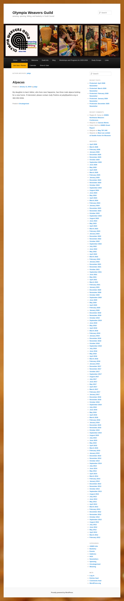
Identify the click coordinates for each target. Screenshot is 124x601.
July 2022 (93, 246)
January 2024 (95, 205)
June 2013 (93, 499)
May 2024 (93, 195)
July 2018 (93, 348)
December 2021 (95, 264)
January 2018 (95, 364)
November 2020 (95, 292)
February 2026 (95, 149)
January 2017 (95, 394)
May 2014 (93, 471)
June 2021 (93, 274)
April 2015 (93, 445)
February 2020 (95, 308)
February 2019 (95, 333)
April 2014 (93, 474)
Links (107, 60)
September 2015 (96, 433)
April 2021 (93, 280)
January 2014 (95, 481)
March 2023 (94, 229)
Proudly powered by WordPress (62, 592)
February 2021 (95, 285)
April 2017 (93, 387)
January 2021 (95, 287)
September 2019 (96, 320)
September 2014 (96, 463)
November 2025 (95, 157)
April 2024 (93, 198)
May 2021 (93, 277)
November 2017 (95, 369)
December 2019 (95, 313)
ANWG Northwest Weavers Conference (99, 117)
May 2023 (93, 223)
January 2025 (95, 177)
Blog (53, 60)
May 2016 (93, 412)
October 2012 (95, 517)
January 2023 (95, 234)
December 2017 (95, 366)
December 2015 (95, 425)
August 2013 (94, 494)
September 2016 (96, 405)
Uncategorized (24, 103)
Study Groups (96, 60)
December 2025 (95, 154)
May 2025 (93, 167)
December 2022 (95, 236)
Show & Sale (44, 65)
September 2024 (96, 188)
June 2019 (93, 323)
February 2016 (95, 420)
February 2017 (95, 392)
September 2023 (96, 216)
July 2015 (93, 438)
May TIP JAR (102, 130)
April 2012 (93, 532)
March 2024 (94, 200)
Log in (92, 575)
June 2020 (93, 300)
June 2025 (93, 165)
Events (92, 551)
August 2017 (94, 377)
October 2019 (95, 318)
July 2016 (93, 407)
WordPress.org (95, 583)
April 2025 (93, 170)
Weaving (93, 567)
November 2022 (95, 239)
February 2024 (95, 203)
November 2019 (95, 315)
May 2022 (93, 251)
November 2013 (95, 486)
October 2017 (95, 371)
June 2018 (93, 351)
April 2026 (93, 144)
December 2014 (95, 456)
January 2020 (95, 310)
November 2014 (95, 458)
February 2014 (95, 479)
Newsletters (94, 559)
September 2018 (96, 346)
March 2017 (94, 389)
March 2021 (94, 282)
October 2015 (95, 430)
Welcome (34, 60)
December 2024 (95, 180)
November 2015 (95, 427)
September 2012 (96, 519)
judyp (29, 73)
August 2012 (94, 522)
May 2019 (93, 325)
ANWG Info (94, 546)
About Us (24, 60)
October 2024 (95, 185)
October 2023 (95, 213)
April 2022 (93, 254)
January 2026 (95, 152)
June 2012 (93, 527)
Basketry (93, 549)
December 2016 (95, 397)
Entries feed (94, 578)
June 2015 (93, 440)
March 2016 (94, 417)
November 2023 (95, 211)
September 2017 (96, 374)
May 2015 (93, 443)
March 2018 (94, 359)
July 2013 (93, 496)
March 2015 (94, 448)
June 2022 (93, 249)
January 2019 (95, 336)
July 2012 (93, 524)
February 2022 (95, 259)
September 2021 (96, 272)
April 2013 (93, 504)
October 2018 (95, 343)
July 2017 (93, 379)
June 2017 (93, 382)
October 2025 (95, 160)
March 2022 (94, 257)
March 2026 (94, 147)
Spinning (93, 561)
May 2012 (93, 530)
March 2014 (94, 476)
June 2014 (93, 468)
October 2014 (95, 461)
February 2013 (95, 509)
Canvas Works (103, 123)
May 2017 (93, 384)
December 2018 (95, 338)
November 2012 (95, 514)
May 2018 (93, 354)
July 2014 (93, 466)
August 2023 (94, 218)
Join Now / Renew (19, 65)
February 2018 (95, 361)
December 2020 (95, 290)
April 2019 (93, 328)
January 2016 (95, 422)
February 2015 (95, 450)
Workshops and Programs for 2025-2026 (73, 60)
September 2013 (96, 491)
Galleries (93, 554)
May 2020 (93, 302)
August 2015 (94, 435)
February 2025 (95, 175)
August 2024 (94, 190)
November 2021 (95, 267)
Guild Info (45, 60)
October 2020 (95, 295)
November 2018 (95, 341)
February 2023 (95, 231)
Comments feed (95, 581)
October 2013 (95, 489)
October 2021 (95, 269)
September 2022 (96, 244)
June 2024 (93, 193)
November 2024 (95, 183)
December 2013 (95, 484)
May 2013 (93, 502)
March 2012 (94, 535)
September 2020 (96, 297)
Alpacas (18, 82)
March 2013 (94, 507)
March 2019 (94, 331)
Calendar (33, 65)
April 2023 (93, 226)
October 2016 (95, 402)
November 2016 (95, 399)
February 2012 (95, 537)
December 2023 (95, 208)
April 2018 (93, 356)
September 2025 (96, 162)
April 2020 (93, 305)
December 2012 (95, 512)
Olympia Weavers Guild (32, 13)
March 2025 (94, 172)
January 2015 (95, 453)
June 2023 (93, 221)
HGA (91, 556)
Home (15, 60)
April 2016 (93, 415)
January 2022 (95, 262)
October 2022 (95, 241)
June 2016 (93, 410)
